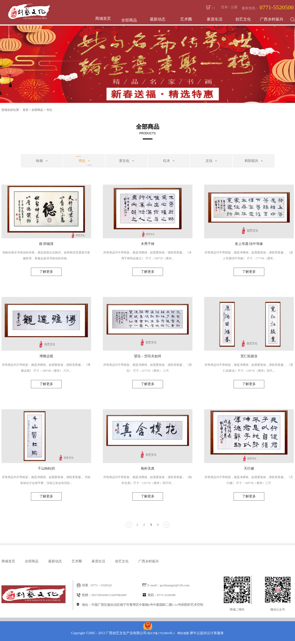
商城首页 (103, 18)
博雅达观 (46, 356)
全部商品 (37, 110)
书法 (49, 110)
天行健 (249, 468)
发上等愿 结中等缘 (249, 244)
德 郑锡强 (46, 244)
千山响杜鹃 (46, 468)
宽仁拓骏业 (248, 356)
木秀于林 (147, 244)
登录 (224, 7)
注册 (234, 7)
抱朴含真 (147, 468)
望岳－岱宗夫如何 (147, 356)
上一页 (129, 525)
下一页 (166, 525)
